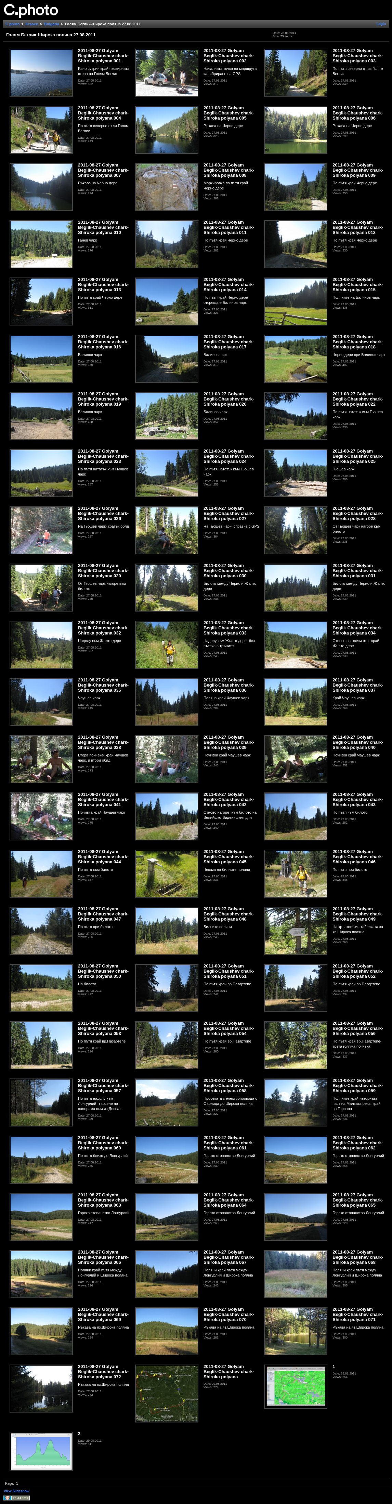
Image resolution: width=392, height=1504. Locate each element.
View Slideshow (16, 1491)
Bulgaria (51, 24)
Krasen (32, 24)
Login (381, 24)
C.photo (12, 24)
